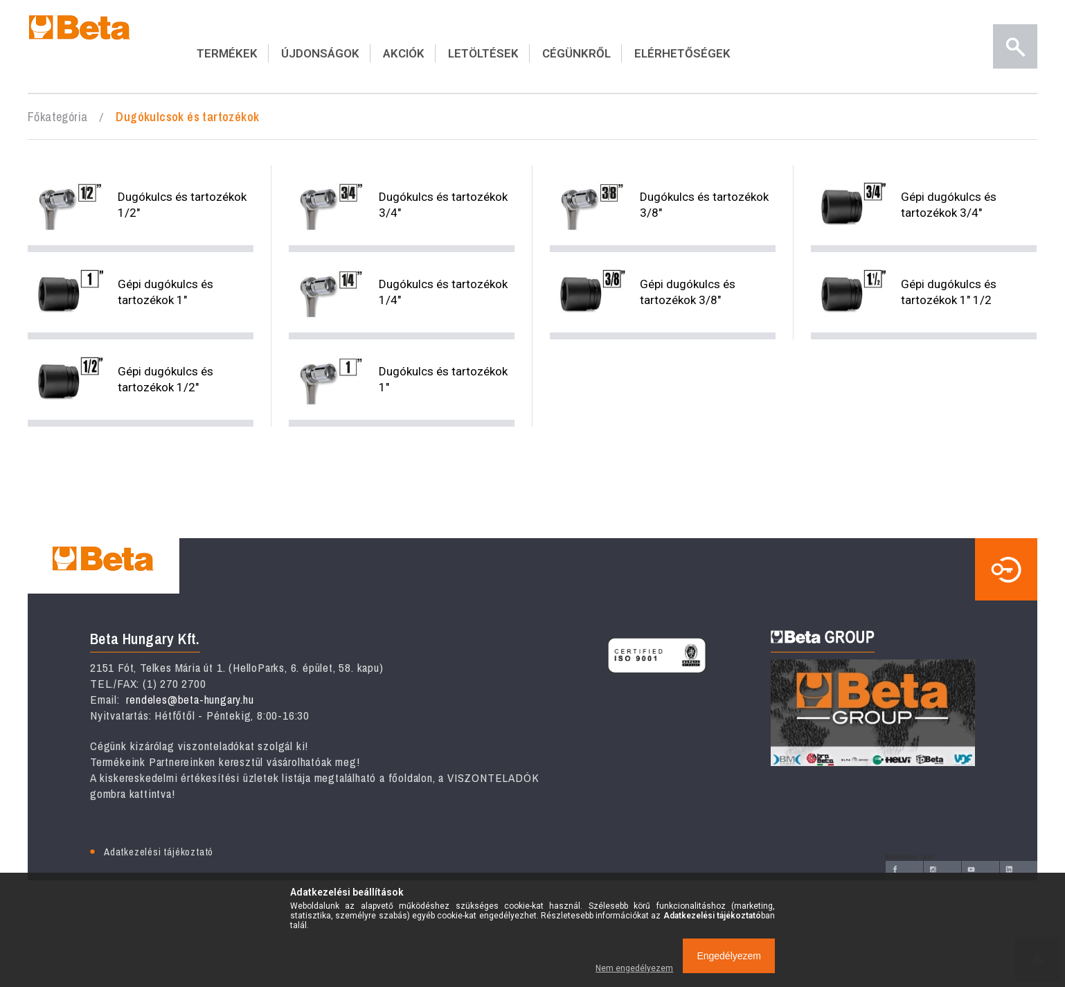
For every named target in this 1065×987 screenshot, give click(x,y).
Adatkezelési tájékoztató (158, 851)
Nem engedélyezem (634, 968)
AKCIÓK (403, 53)
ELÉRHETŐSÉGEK (682, 53)
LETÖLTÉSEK (483, 53)
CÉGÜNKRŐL (576, 53)
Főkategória (57, 116)
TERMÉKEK (227, 53)
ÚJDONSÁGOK (320, 53)
